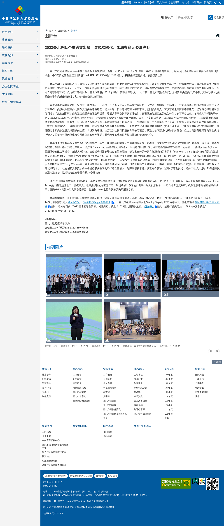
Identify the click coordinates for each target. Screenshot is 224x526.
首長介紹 (46, 387)
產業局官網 (74, 202)
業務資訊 (139, 369)
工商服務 (77, 374)
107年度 (169, 405)
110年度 (169, 392)
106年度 (169, 409)
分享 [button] (215, 3)
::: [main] (46, 29)
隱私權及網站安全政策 (81, 476)
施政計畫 (138, 379)
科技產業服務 (79, 387)
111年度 (169, 387)
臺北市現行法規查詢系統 (115, 414)
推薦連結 (138, 405)
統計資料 (47, 426)
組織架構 (46, 379)
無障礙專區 (139, 409)
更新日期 (47, 482)
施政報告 (138, 383)
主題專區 (138, 374)
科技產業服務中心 (51, 440)
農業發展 (77, 383)
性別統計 (46, 456)
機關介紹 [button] (7, 32)
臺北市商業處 (79, 392)
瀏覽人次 (47, 485)
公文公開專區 (10, 86)
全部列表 (199, 374)
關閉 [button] (218, 362)
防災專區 (108, 426)
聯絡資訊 (46, 396)
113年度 (169, 379)
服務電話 (112, 476)
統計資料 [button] (7, 78)
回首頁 (208, 2)
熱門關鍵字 (167, 17)
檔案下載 (200, 369)
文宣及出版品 (140, 400)
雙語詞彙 (174, 2)
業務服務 (78, 369)
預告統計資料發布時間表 (54, 452)
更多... (106, 418)
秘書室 (106, 392)
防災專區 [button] (7, 94)
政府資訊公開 (140, 387)
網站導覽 (126, 2)
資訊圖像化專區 (49, 460)
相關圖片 (55, 247)
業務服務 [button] (7, 39)
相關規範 (107, 431)
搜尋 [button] (210, 17)
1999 (62, 495)
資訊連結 (107, 436)
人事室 (106, 396)
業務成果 (170, 369)
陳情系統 (149, 2)
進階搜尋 (219, 17)
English (138, 2)
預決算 (137, 392)
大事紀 (45, 392)
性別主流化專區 (11, 102)
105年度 (169, 414)
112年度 (169, 383)
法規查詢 (108, 369)
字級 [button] (220, 3)
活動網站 (149, 206)
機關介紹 (47, 369)
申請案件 (197, 2)
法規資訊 (138, 396)
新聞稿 (74, 30)
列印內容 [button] (218, 36)
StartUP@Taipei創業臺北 (96, 202)
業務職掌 (46, 383)
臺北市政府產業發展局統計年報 (55, 446)
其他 (197, 396)
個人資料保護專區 (142, 414)
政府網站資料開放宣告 (55, 476)
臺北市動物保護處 (81, 400)
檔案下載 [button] (7, 70)
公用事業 (77, 379)
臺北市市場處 (79, 396)
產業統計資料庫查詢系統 (54, 465)
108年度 (169, 400)
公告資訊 (62, 30)
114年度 (169, 374)
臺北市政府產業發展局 (20, 15)
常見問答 (162, 2)
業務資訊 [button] (7, 55)
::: (3, 1)
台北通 (185, 2)
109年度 (169, 396)
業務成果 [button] (7, 63)
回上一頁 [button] (214, 351)
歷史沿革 (46, 374)
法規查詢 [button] (7, 47)
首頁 (51, 30)
